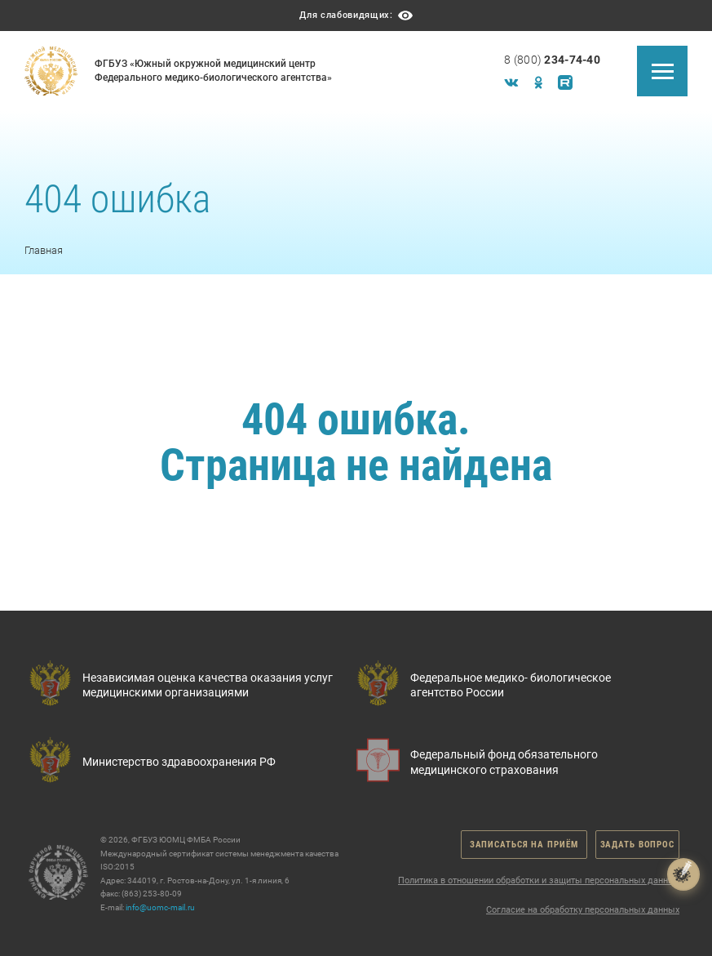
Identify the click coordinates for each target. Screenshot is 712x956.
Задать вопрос (637, 844)
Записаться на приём (524, 844)
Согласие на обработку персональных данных (582, 910)
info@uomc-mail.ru (160, 907)
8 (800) (552, 59)
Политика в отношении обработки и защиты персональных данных (538, 880)
